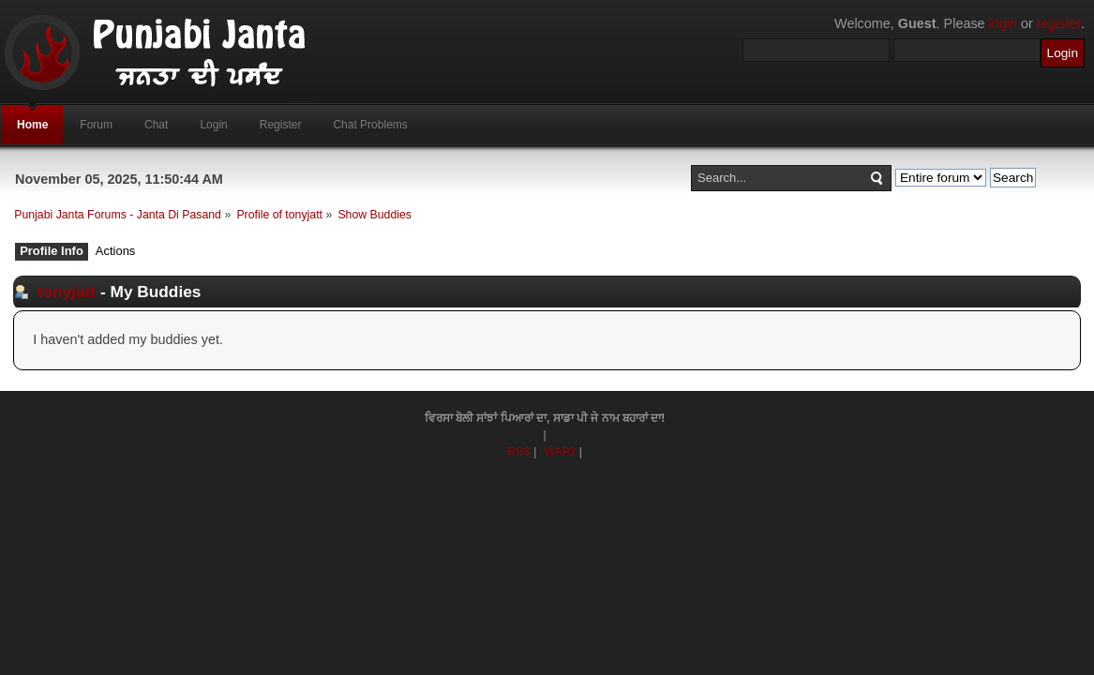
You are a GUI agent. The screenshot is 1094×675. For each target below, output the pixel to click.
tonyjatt (66, 291)
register (1059, 23)
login (1003, 23)
